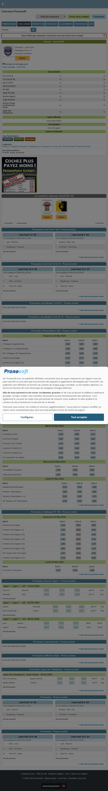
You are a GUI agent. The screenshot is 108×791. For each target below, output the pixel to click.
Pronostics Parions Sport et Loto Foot (18, 4)
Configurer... (28, 417)
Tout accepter (79, 417)
